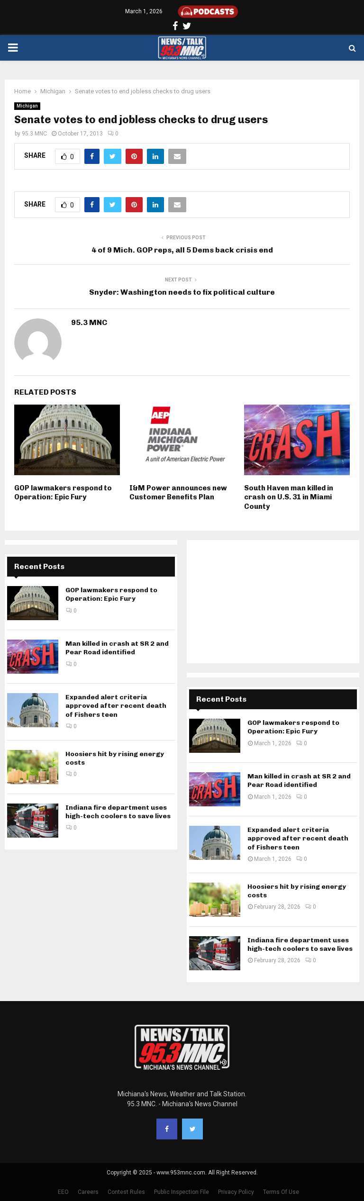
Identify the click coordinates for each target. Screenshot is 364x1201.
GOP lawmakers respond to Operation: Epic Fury (63, 493)
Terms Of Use (281, 1192)
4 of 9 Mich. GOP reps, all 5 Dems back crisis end (182, 249)
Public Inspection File (181, 1192)
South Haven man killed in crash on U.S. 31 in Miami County (288, 497)
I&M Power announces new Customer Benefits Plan (178, 493)
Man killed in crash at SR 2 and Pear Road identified (117, 648)
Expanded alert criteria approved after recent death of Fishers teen (115, 705)
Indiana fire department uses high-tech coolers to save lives (118, 812)
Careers (88, 1192)
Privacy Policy (236, 1192)
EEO (63, 1192)
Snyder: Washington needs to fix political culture (182, 292)
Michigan (27, 105)
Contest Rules (126, 1192)
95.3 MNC (34, 133)
